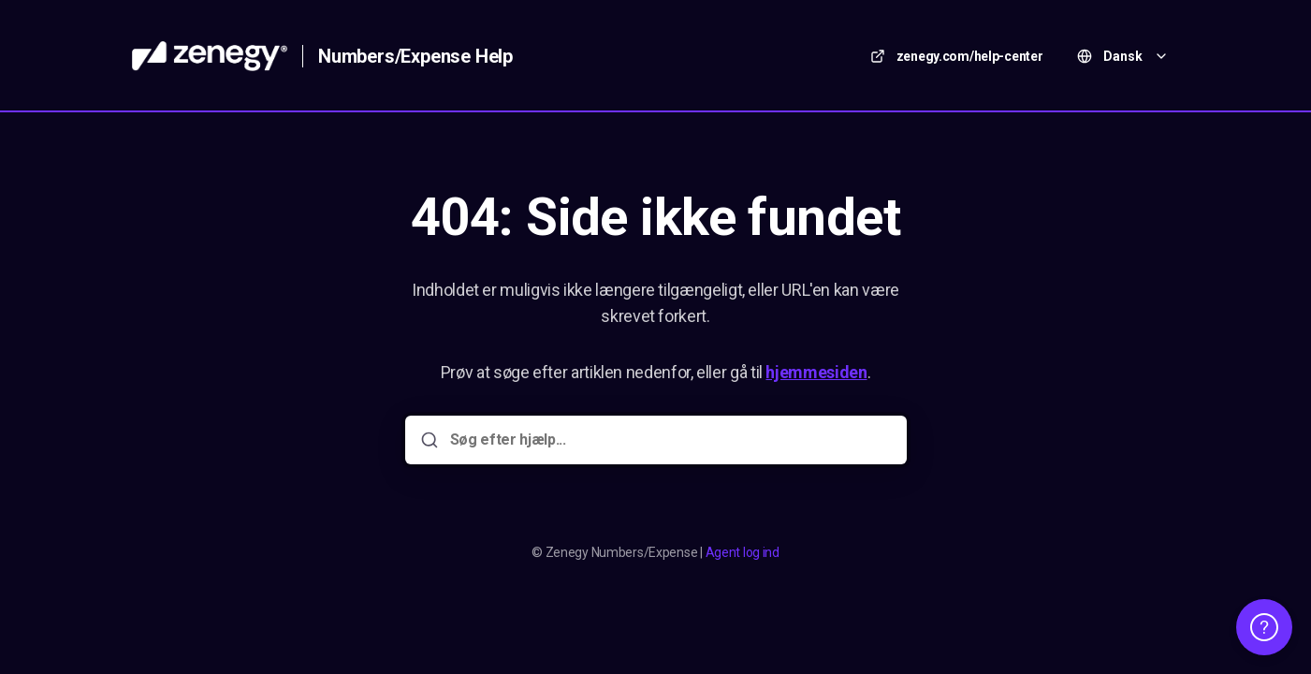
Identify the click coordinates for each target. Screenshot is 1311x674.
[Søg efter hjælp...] (669, 440)
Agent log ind (742, 552)
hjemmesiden (816, 372)
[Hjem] (210, 56)
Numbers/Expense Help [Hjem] (415, 56)
